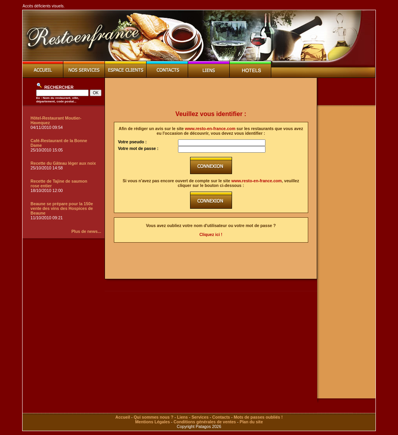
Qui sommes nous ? (153, 417)
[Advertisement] (211, 94)
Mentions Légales (152, 421)
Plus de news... (86, 231)
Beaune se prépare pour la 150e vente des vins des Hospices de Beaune (62, 208)
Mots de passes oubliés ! (258, 417)
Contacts (221, 417)
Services (200, 417)
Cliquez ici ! (210, 234)
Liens (182, 417)
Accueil (122, 417)
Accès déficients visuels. (44, 6)
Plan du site (251, 421)
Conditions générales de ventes (205, 421)
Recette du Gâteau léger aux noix (63, 163)
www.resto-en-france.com (210, 128)
